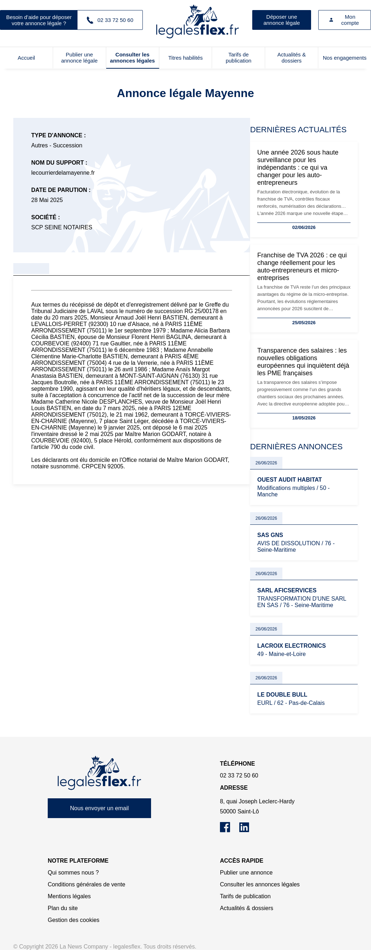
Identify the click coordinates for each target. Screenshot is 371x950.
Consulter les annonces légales (132, 57)
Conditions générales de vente (86, 884)
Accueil (26, 58)
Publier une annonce (246, 872)
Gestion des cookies (73, 920)
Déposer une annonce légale (281, 20)
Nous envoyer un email (99, 808)
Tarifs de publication (239, 57)
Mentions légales (69, 896)
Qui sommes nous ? (73, 872)
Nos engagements (345, 58)
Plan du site (63, 908)
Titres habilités (185, 58)
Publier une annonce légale (79, 57)
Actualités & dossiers (291, 57)
